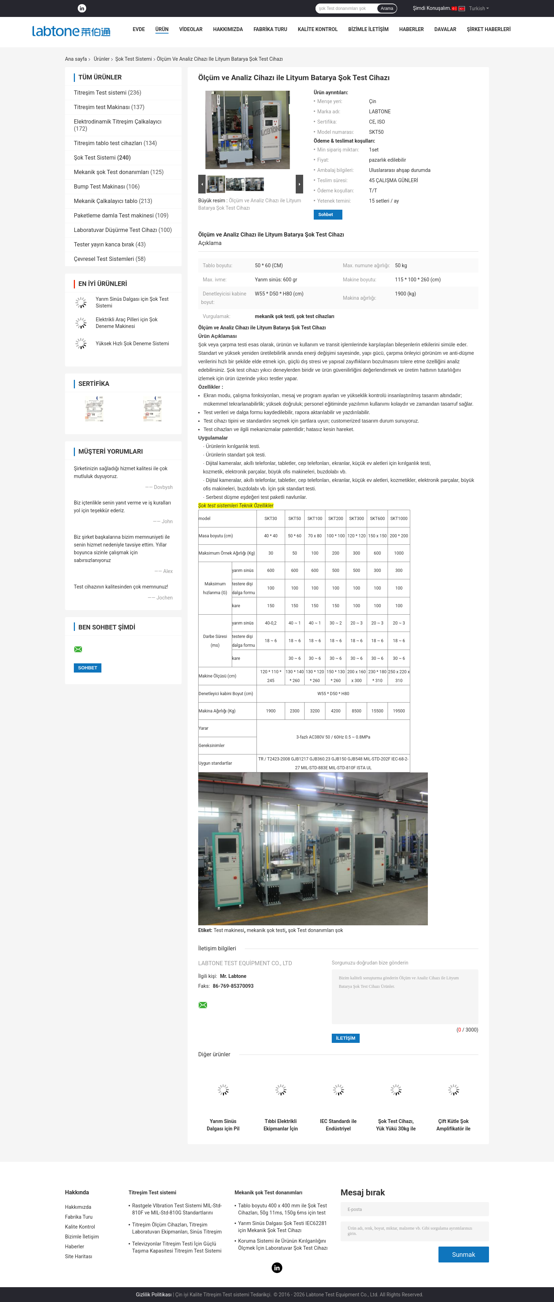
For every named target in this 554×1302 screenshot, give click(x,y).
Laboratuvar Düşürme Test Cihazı (115, 230)
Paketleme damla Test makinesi (114, 215)
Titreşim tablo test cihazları (108, 143)
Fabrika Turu (270, 29)
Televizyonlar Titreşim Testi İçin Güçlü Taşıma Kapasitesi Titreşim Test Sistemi (177, 1247)
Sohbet (325, 214)
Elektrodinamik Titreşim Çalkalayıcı (117, 121)
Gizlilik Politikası (154, 1294)
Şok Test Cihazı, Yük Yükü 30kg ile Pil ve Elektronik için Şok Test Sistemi (396, 1125)
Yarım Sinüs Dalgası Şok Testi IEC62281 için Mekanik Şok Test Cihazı (282, 1226)
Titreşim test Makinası (102, 107)
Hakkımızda (228, 29)
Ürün (162, 29)
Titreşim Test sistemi (100, 92)
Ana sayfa (76, 59)
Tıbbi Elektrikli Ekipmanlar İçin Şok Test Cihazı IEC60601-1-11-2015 (281, 1125)
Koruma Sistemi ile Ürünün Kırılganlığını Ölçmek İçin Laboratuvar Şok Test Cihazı (283, 1244)
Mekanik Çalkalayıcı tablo (105, 201)
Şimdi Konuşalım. (432, 8)
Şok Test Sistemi (133, 59)
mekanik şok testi (266, 930)
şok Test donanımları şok (315, 930)
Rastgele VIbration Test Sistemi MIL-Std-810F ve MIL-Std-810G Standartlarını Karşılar (177, 1210)
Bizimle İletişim (368, 29)
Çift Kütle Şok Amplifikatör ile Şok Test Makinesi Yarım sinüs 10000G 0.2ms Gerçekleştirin (453, 1125)
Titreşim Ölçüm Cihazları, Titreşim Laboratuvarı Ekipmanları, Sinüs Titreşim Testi (177, 1229)
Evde (139, 29)
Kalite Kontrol (318, 29)
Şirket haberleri (489, 29)
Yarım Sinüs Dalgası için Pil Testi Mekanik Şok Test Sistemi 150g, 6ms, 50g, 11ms (223, 1125)
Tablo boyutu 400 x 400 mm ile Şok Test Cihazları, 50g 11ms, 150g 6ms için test (282, 1209)
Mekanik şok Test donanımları (111, 172)
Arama (387, 8)
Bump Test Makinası (99, 186)
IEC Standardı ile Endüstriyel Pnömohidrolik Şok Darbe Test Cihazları (338, 1125)
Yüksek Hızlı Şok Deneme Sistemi (132, 343)
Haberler (411, 29)
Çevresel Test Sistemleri (104, 259)
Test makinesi (228, 930)
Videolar (190, 29)
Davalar (445, 29)
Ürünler (102, 59)
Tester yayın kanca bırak (104, 244)
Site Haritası (78, 1256)
